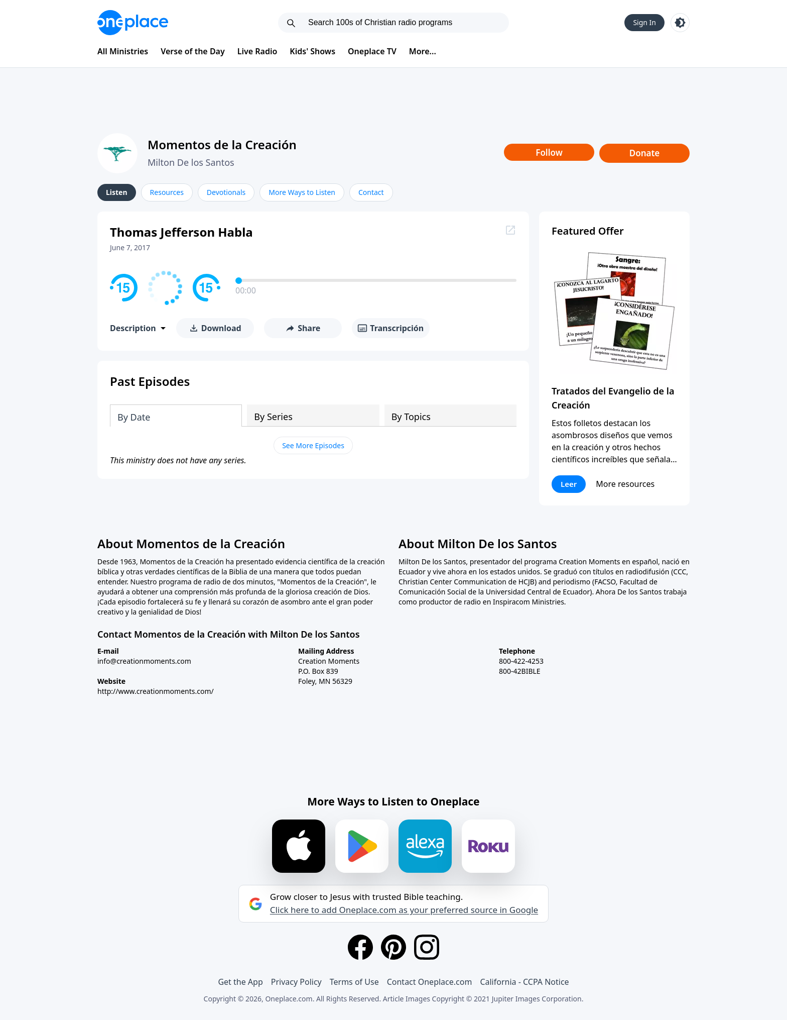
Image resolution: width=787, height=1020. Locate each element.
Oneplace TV (372, 51)
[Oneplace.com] (132, 22)
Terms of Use (354, 981)
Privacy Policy (296, 981)
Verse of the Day (193, 51)
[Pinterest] (393, 947)
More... (422, 51)
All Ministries (122, 51)
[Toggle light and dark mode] (680, 22)
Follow (549, 152)
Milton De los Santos (191, 162)
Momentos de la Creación (222, 144)
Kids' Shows (312, 51)
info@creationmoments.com (144, 661)
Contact (371, 192)
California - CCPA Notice (524, 981)
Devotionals (226, 192)
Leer (569, 484)
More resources (625, 483)
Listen (116, 192)
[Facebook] (360, 947)
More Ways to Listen (302, 192)
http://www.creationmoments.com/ (155, 691)
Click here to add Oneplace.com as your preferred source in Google (404, 909)
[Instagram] (426, 947)
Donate (644, 153)
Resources (167, 192)
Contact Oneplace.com (429, 981)
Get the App (240, 981)
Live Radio (257, 51)
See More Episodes (313, 445)
